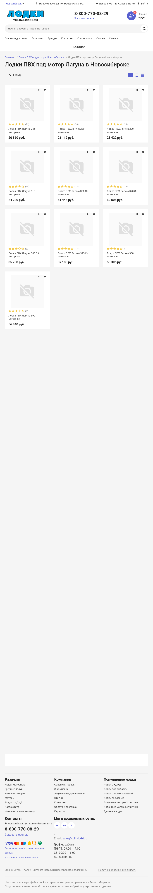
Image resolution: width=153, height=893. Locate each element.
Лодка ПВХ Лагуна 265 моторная (21, 130)
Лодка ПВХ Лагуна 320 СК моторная (122, 193)
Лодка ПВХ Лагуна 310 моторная (21, 193)
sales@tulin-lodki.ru (75, 838)
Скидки (113, 38)
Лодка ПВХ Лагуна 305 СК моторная (23, 255)
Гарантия (37, 38)
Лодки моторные (15, 784)
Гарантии (59, 811)
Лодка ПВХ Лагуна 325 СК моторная (73, 255)
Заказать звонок (84, 18)
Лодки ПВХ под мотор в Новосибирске (41, 57)
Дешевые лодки (113, 811)
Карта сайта (12, 806)
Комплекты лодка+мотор (20, 811)
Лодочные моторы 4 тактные (121, 806)
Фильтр (17, 75)
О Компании (84, 38)
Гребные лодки (14, 789)
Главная (10, 57)
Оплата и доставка (16, 38)
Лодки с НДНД (13, 802)
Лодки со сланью (114, 798)
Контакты (67, 38)
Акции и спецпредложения (69, 793)
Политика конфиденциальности (117, 870)
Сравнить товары (64, 784)
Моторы (10, 798)
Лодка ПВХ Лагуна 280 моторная (71, 130)
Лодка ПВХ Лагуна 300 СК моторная (73, 193)
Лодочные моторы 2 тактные (121, 802)
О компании (61, 789)
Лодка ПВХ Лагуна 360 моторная (120, 255)
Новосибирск (14, 3)
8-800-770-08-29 (91, 13)
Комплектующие (15, 793)
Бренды (52, 38)
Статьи (100, 38)
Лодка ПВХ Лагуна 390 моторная (21, 317)
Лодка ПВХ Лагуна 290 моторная (120, 130)
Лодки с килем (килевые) (118, 793)
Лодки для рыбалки (115, 789)
